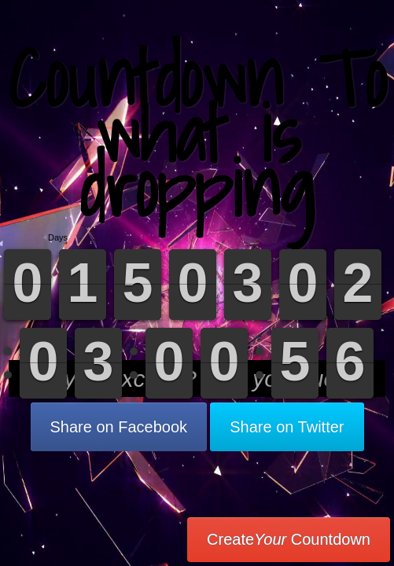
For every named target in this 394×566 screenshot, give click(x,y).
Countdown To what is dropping (197, 133)
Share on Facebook (119, 427)
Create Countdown (288, 539)
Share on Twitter (287, 427)
